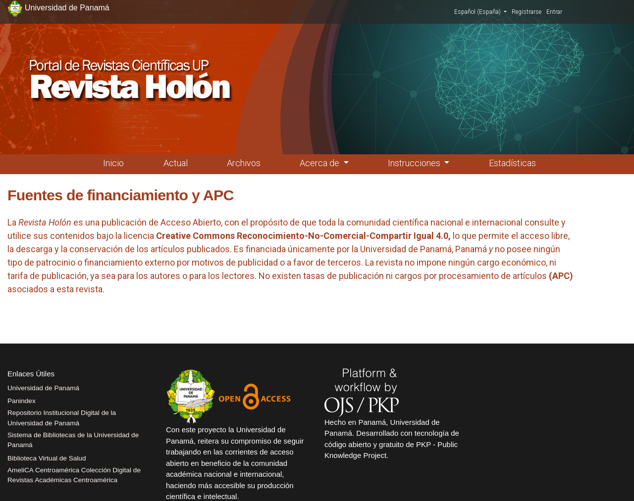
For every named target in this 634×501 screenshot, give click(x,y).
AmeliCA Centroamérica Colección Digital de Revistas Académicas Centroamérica (74, 475)
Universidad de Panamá (43, 388)
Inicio (113, 163)
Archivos (244, 163)
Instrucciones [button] (415, 163)
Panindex (21, 401)
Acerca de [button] (320, 163)
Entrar (554, 11)
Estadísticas (512, 163)
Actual (175, 163)
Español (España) (480, 11)
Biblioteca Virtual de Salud (46, 458)
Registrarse (526, 11)
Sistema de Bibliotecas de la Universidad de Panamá (73, 440)
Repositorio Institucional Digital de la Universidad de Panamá (61, 417)
